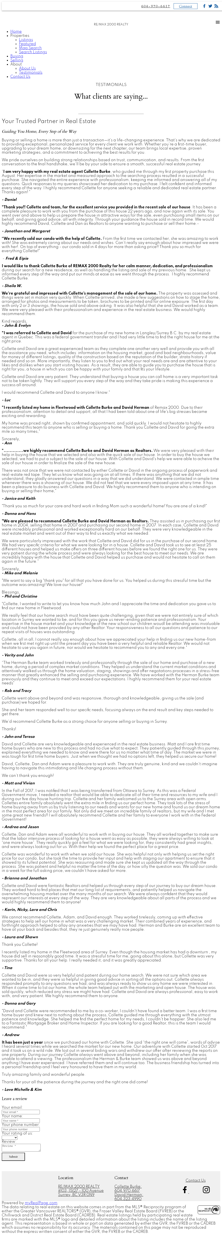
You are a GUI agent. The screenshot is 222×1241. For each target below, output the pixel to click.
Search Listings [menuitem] (33, 52)
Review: (9, 1142)
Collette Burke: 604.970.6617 (128, 1190)
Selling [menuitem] (16, 60)
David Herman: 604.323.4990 (128, 1198)
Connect (185, 6)
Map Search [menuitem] (30, 48)
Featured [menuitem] (27, 44)
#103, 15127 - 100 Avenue (81, 1192)
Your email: (12, 1108)
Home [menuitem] (16, 32)
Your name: (12, 1116)
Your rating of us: (17, 1133)
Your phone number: (21, 1125)
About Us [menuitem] (27, 68)
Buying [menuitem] (16, 56)
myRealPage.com (41, 1204)
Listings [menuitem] (26, 40)
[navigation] (111, 54)
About (16, 64)
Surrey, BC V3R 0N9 (76, 1196)
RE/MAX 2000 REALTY (79, 1188)
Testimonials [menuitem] (30, 73)
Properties (19, 36)
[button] (185, 1193)
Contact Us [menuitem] (20, 77)
